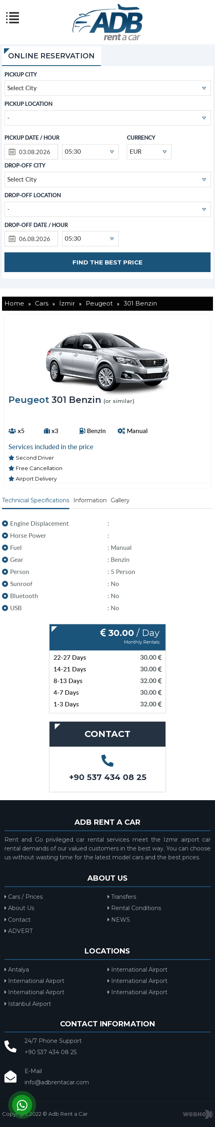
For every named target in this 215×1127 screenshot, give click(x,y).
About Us (19, 908)
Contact (17, 919)
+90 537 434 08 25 (108, 777)
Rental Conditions (134, 908)
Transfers (122, 896)
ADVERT (18, 931)
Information (90, 500)
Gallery (120, 500)
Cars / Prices (23, 896)
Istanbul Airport (27, 1003)
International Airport (137, 969)
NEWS (119, 919)
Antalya (16, 969)
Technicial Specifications (35, 500)
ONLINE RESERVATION (51, 56)
